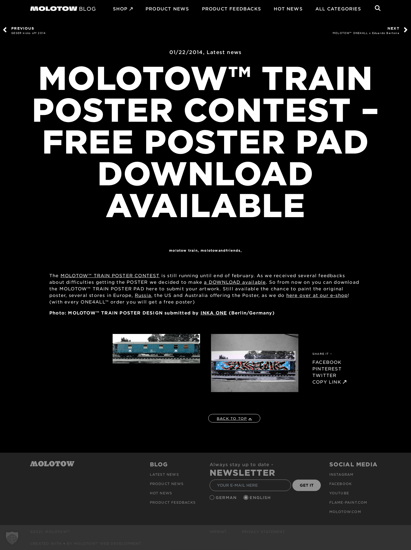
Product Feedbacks (231, 8)
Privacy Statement (263, 531)
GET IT (307, 485)
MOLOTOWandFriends (220, 250)
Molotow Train (183, 250)
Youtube (339, 493)
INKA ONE (214, 312)
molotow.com (345, 511)
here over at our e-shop (317, 295)
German (227, 497)
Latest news (224, 52)
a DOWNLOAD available (235, 282)
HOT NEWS (288, 8)
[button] (12, 538)
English (261, 497)
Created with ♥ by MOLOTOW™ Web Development (85, 543)
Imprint (218, 531)
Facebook (340, 483)
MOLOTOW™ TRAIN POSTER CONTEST (110, 275)
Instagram (341, 474)
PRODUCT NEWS (167, 8)
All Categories (338, 8)
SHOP (120, 8)
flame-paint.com (348, 502)
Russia (143, 295)
